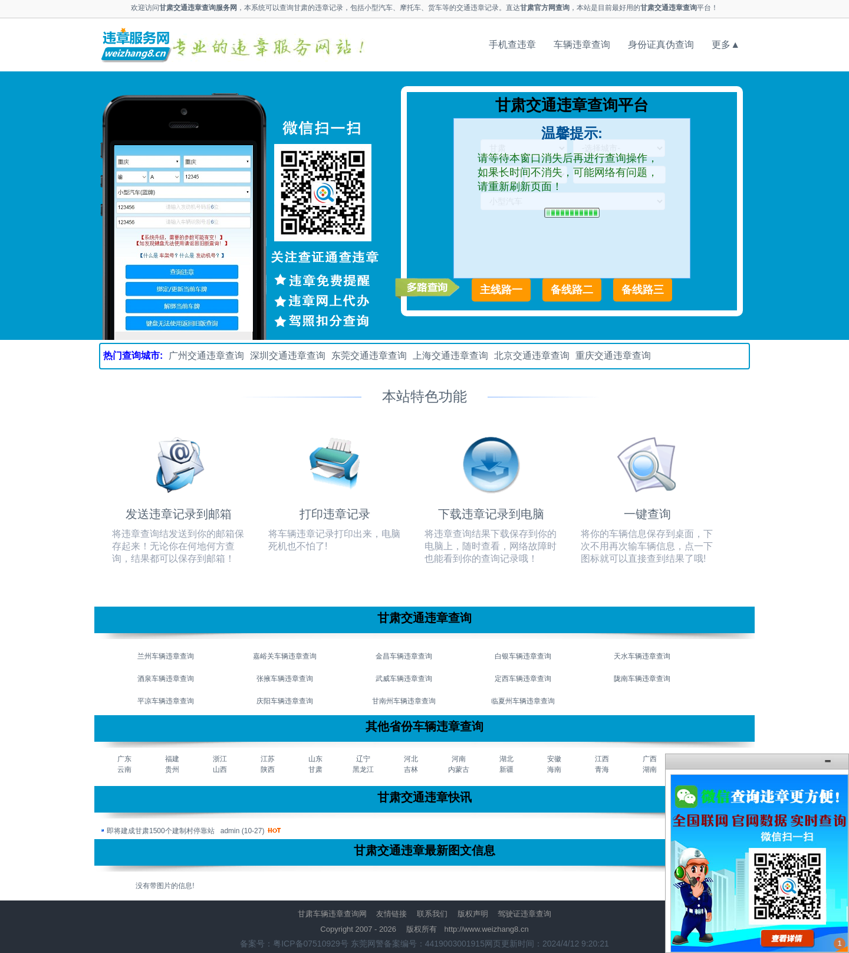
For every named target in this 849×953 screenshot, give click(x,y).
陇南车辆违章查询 (642, 678)
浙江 (220, 759)
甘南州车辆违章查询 (404, 701)
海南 (554, 769)
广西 (650, 759)
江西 (602, 759)
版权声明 (473, 913)
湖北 (506, 759)
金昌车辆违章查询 (404, 656)
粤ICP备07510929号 (310, 943)
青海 (602, 769)
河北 (411, 759)
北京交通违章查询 (532, 356)
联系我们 (432, 913)
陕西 (268, 769)
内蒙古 (458, 769)
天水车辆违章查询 (642, 656)
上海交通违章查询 (450, 356)
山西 (220, 769)
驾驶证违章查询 (524, 913)
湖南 (650, 769)
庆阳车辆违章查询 (284, 701)
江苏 (268, 759)
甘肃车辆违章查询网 (332, 913)
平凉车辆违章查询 (165, 701)
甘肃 (315, 769)
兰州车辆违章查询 (165, 656)
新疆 (506, 769)
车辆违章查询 (582, 45)
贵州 (172, 769)
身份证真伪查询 (661, 45)
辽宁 (363, 759)
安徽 (554, 759)
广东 (124, 759)
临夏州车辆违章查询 (523, 701)
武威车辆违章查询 (404, 678)
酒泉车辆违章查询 (165, 678)
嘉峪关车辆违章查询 (285, 656)
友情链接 (391, 913)
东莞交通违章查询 (369, 356)
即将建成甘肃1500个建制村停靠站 (161, 831)
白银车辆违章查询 (523, 656)
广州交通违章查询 (206, 356)
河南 (459, 759)
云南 (124, 769)
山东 (315, 759)
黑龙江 (363, 769)
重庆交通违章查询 (613, 356)
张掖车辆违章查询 (284, 678)
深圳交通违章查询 (287, 356)
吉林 (411, 769)
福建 (172, 759)
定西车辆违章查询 (523, 678)
